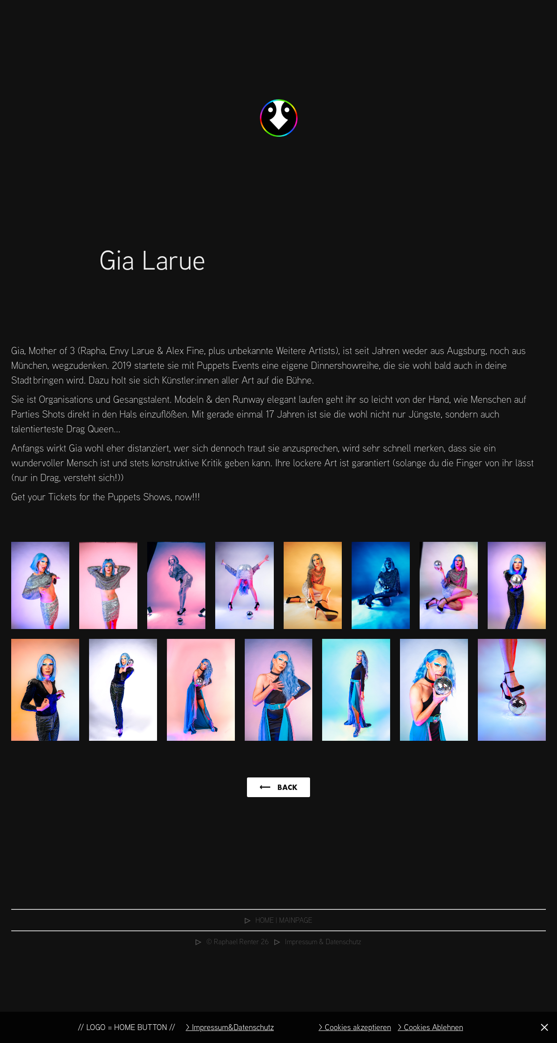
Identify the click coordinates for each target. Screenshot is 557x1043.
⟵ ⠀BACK (278, 787)
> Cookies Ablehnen (430, 1027)
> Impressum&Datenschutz (230, 1027)
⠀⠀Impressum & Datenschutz (315, 941)
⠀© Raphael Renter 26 (232, 941)
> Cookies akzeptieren (355, 1027)
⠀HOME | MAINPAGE (278, 920)
